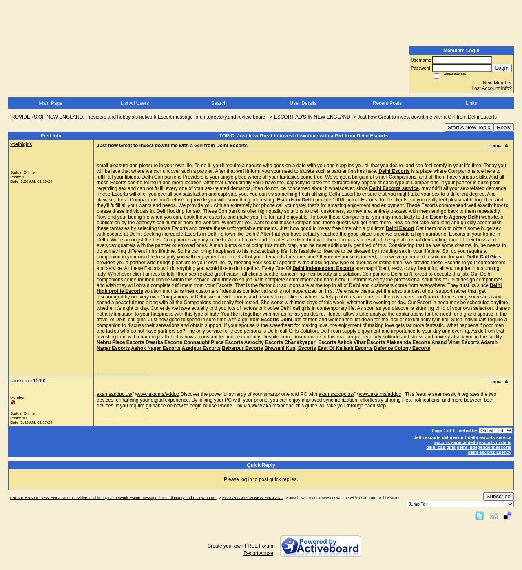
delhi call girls (441, 447)
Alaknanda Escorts (408, 342)
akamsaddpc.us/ (114, 394)
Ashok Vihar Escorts (361, 342)
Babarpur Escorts (242, 348)
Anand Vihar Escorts (455, 342)
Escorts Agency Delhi (455, 217)
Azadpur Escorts (201, 348)
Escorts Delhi (276, 320)
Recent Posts (387, 103)
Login (502, 68)
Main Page (50, 103)
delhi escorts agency (489, 452)
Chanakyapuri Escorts (310, 342)
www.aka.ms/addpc (158, 394)
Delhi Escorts (394, 171)
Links (471, 103)
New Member (497, 83)
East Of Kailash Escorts (344, 348)
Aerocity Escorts (263, 342)
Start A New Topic (469, 127)
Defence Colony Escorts (402, 348)
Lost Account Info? (491, 88)
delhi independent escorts (484, 447)
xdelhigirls (21, 144)
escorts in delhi (495, 442)
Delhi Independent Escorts (323, 268)
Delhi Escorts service (393, 188)
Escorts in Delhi (295, 200)
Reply (504, 127)
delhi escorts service (489, 437)
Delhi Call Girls (484, 257)
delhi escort (454, 437)
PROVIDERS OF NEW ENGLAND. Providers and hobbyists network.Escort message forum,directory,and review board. (137, 117)
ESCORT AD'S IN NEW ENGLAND (312, 117)
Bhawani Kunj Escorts (290, 348)
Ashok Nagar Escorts (155, 348)
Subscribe (499, 496)
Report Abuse (258, 553)
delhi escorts (427, 437)
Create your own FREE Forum (240, 546)
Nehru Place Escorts (120, 342)
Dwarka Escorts (164, 342)
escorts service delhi (456, 442)
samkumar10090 (28, 381)
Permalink (498, 145)
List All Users (135, 103)
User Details (303, 103)
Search (219, 103)
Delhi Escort (400, 228)
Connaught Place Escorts (213, 342)
